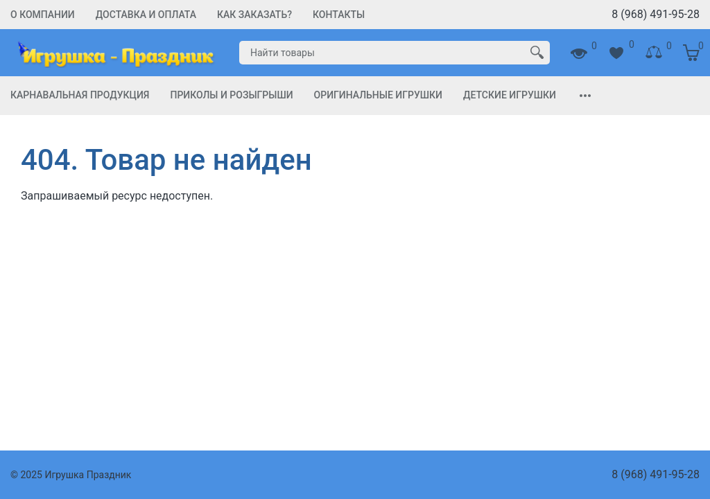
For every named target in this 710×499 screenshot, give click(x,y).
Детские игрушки (509, 94)
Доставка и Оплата (146, 14)
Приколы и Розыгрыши (231, 94)
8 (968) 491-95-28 (656, 14)
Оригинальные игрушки (378, 94)
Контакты (339, 14)
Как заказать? (254, 14)
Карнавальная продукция (79, 94)
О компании (42, 14)
